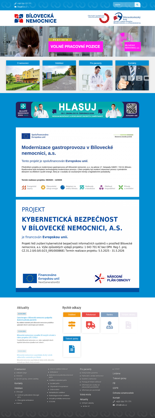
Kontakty (132, 63)
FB (114, 383)
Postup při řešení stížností (91, 382)
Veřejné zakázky (88, 403)
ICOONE (52, 401)
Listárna (116, 373)
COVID (117, 369)
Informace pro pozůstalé (91, 390)
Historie (19, 376)
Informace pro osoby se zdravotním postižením (91, 386)
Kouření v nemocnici (89, 379)
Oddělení (59, 63)
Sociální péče (55, 383)
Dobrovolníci (54, 389)
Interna (19, 403)
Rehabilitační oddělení (57, 392)
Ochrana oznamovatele (123, 393)
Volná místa (85, 394)
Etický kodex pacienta (90, 373)
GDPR (115, 388)
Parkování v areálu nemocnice (93, 376)
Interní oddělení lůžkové (59, 369)
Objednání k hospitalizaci (59, 386)
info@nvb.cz (21, 7)
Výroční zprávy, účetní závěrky (27, 379)
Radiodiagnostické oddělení (59, 395)
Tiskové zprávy (72, 338)
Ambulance (54, 372)
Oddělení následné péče (58, 380)
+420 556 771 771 (23, 3)
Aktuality (23, 308)
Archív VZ (86, 406)
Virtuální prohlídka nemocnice (59, 398)
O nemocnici (23, 63)
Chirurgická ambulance (25, 400)
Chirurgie (19, 392)
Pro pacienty (96, 63)
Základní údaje (21, 373)
